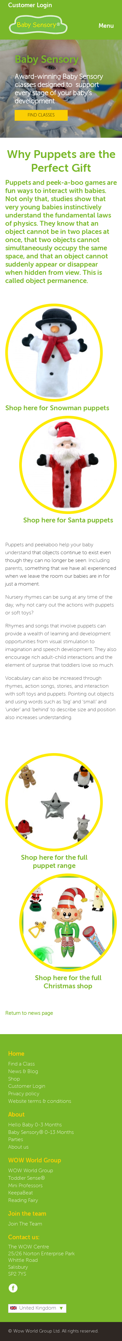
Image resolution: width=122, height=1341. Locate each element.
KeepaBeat (20, 1193)
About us (18, 1147)
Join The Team (25, 1224)
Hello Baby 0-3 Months (35, 1125)
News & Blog (23, 1071)
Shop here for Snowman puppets (57, 408)
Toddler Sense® (26, 1178)
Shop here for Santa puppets (68, 520)
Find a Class (21, 1064)
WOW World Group (30, 1170)
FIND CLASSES (41, 115)
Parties (15, 1139)
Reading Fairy (23, 1200)
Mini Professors (25, 1186)
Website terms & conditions (39, 1101)
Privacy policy (23, 1094)
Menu (106, 26)
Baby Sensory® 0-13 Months (41, 1132)
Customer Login (30, 6)
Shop (14, 1079)
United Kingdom (33, 1308)
